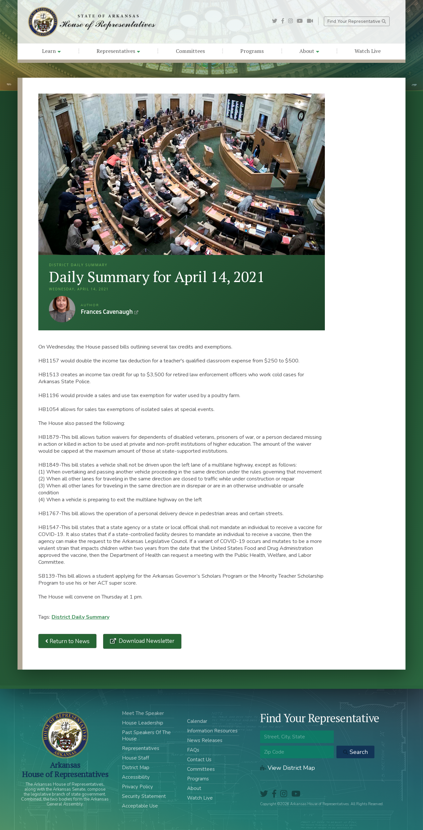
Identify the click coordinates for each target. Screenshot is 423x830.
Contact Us (199, 759)
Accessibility (136, 777)
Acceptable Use (140, 806)
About (309, 51)
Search (355, 752)
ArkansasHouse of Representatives (65, 769)
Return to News (67, 641)
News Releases (204, 740)
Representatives (118, 51)
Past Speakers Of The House (146, 735)
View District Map (287, 768)
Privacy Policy (137, 786)
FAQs (193, 750)
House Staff (135, 758)
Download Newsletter (145, 641)
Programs (252, 51)
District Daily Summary (80, 617)
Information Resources (212, 730)
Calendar (197, 721)
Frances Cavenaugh (62, 309)
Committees (190, 51)
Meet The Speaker (143, 713)
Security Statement (144, 796)
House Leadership (142, 723)
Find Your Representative (356, 21)
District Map (135, 767)
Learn (51, 51)
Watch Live (368, 51)
